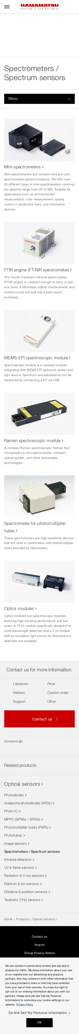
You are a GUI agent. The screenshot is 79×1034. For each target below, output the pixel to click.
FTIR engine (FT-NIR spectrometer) (36, 270)
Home (8, 919)
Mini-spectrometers (22, 167)
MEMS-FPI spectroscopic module (36, 358)
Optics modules (19, 609)
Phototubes (13, 835)
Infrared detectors (18, 860)
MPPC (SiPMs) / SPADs (22, 819)
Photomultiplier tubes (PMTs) (26, 827)
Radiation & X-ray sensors (24, 876)
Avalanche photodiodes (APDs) (28, 803)
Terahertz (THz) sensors (22, 900)
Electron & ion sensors (21, 884)
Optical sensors (22, 784)
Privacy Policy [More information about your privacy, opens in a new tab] (24, 1005)
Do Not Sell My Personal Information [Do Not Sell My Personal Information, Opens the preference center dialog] (38, 1013)
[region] (39, 996)
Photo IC (11, 811)
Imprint (39, 945)
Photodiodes (14, 795)
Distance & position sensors (25, 892)
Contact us (39, 936)
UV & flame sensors (19, 868)
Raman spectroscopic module (32, 441)
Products (22, 919)
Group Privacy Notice (39, 953)
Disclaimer (11, 741)
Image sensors (15, 844)
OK (39, 1022)
